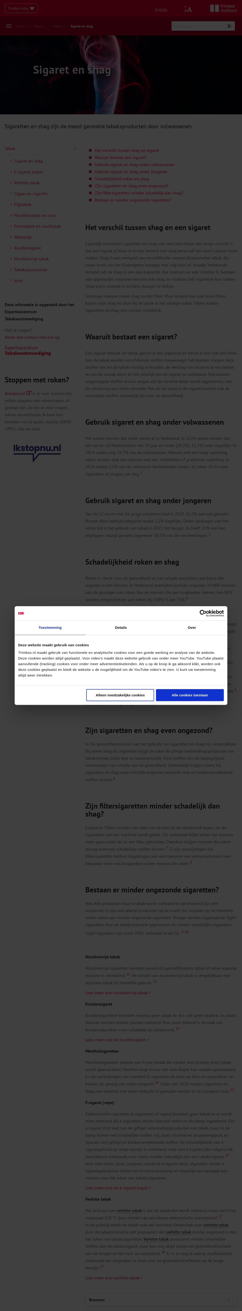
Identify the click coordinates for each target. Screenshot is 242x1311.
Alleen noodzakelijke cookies (120, 695)
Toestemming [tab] (50, 628)
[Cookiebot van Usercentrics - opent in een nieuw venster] (203, 613)
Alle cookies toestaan (190, 695)
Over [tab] (192, 628)
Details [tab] (121, 628)
